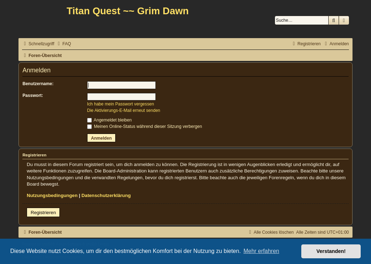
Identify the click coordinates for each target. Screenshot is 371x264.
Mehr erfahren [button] (261, 251)
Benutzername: (37, 83)
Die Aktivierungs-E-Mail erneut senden (123, 110)
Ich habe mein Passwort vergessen (120, 104)
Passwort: (32, 95)
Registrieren (43, 212)
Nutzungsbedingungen (52, 195)
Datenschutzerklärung (106, 195)
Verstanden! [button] (331, 251)
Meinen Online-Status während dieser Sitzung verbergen (144, 126)
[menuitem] (63, 44)
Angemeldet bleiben (109, 120)
